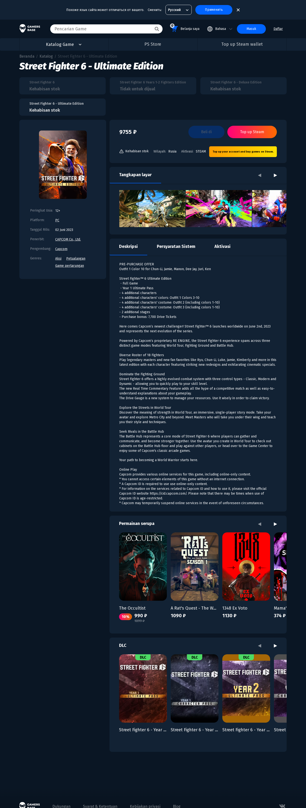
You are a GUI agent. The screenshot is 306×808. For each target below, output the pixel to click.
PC (57, 220)
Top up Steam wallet (242, 44)
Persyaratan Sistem (176, 246)
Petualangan (75, 259)
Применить (214, 10)
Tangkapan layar (135, 174)
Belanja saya (184, 28)
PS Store (152, 44)
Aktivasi (222, 246)
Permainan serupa (136, 523)
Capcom (61, 249)
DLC (122, 645)
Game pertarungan (69, 266)
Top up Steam (252, 132)
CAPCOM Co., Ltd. (68, 239)
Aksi (58, 259)
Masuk (251, 29)
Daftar (278, 29)
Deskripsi (128, 246)
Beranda (26, 56)
